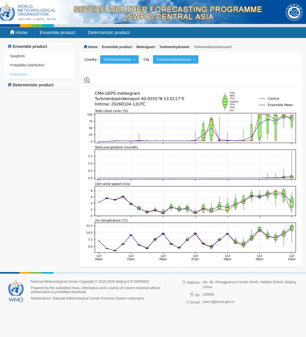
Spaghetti (17, 56)
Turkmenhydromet (174, 47)
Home (18, 32)
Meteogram (19, 74)
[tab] (39, 47)
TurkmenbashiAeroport (175, 59)
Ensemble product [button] (27, 46)
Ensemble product (58, 32)
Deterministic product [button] (31, 85)
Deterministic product (109, 32)
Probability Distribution (27, 65)
